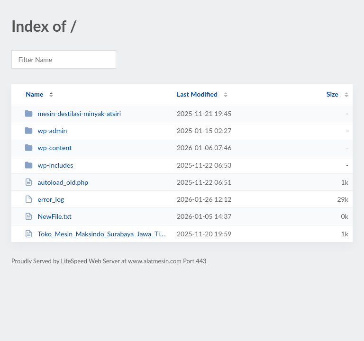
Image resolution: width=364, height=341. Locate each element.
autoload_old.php (56, 182)
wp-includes (49, 165)
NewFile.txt (48, 216)
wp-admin (46, 130)
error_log (44, 199)
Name (34, 94)
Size (332, 94)
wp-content (48, 148)
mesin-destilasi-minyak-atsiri (73, 113)
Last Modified (197, 94)
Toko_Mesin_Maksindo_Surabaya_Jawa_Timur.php (96, 234)
